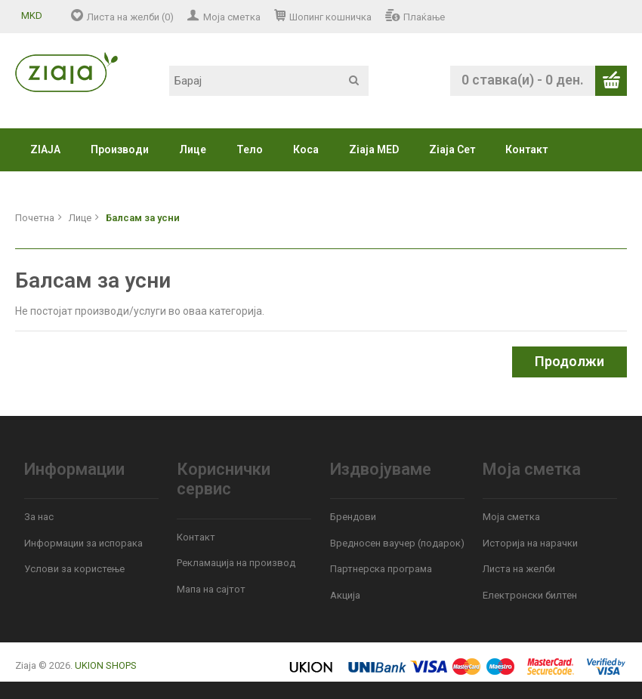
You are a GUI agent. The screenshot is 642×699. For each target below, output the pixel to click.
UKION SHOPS (106, 665)
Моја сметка (232, 17)
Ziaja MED (374, 149)
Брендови (353, 516)
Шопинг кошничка (330, 17)
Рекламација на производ (236, 562)
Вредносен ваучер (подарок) (397, 543)
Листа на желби (519, 568)
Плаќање (424, 17)
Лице (192, 149)
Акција (345, 595)
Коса (306, 149)
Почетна (34, 217)
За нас (39, 516)
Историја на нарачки (530, 543)
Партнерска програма (381, 568)
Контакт (526, 149)
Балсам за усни (143, 217)
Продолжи (569, 361)
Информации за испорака (83, 543)
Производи (120, 149)
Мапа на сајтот (211, 589)
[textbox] (269, 81)
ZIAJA (45, 149)
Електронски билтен (530, 595)
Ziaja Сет (452, 149)
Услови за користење (74, 568)
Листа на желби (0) (130, 17)
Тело (249, 149)
